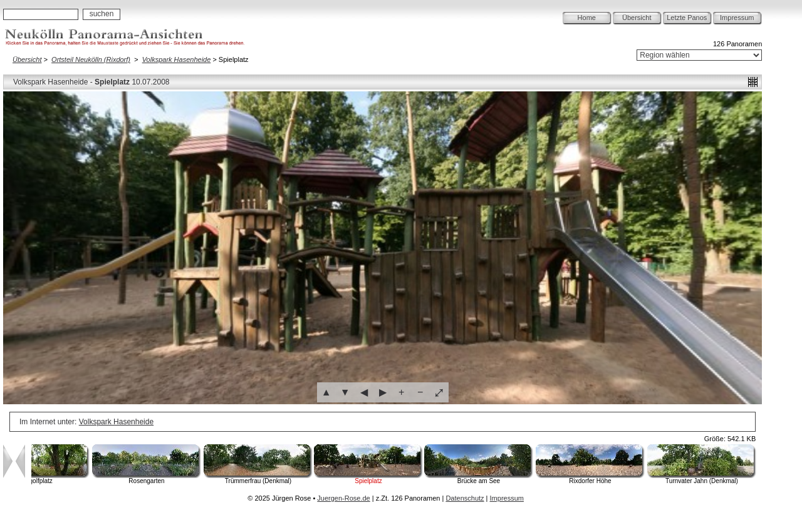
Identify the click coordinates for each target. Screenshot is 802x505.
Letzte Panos (687, 17)
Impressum (737, 17)
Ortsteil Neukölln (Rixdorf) (90, 59)
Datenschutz (464, 498)
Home (587, 17)
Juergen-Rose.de (343, 498)
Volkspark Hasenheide (176, 59)
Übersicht (636, 17)
